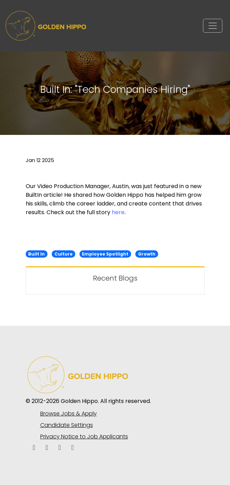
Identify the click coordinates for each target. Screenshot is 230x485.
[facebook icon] (34, 448)
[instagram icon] (72, 448)
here (118, 212)
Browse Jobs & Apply (68, 414)
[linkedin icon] (47, 448)
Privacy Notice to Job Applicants (84, 436)
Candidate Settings (66, 425)
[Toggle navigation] (212, 26)
